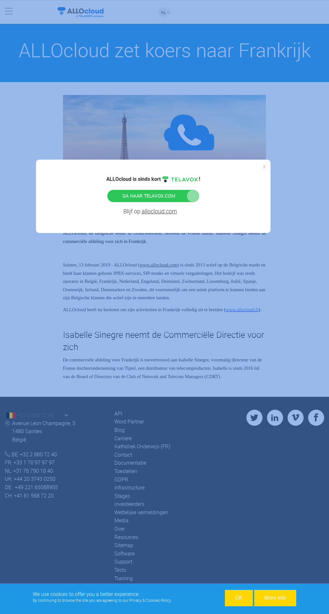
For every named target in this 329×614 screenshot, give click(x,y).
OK (239, 597)
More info (275, 597)
